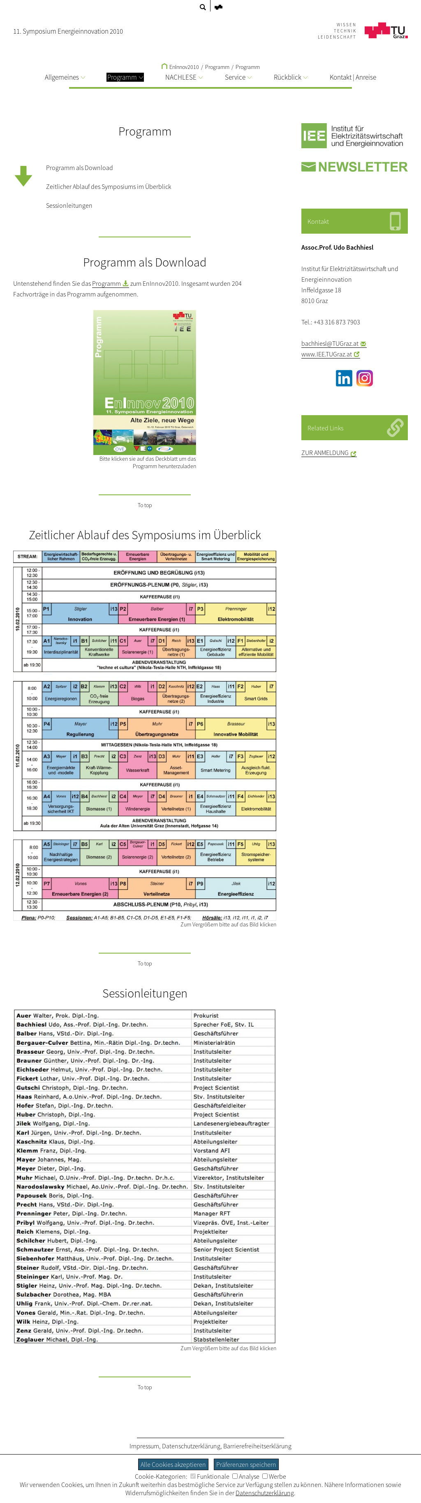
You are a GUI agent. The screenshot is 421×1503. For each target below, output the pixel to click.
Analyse (245, 1476)
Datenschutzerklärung (191, 1446)
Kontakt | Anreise (353, 77)
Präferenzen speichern (246, 1464)
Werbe (274, 1476)
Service (238, 77)
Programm (248, 67)
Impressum (144, 1446)
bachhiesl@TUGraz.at (330, 343)
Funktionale (209, 1476)
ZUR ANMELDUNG (325, 452)
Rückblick (291, 77)
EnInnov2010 (180, 67)
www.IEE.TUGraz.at (326, 354)
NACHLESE (184, 77)
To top (145, 505)
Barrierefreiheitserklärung (257, 1446)
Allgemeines (65, 77)
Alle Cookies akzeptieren (173, 1464)
